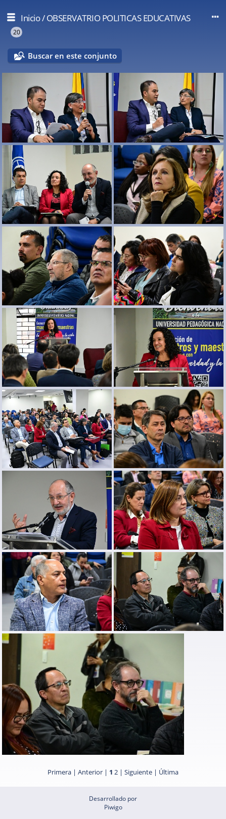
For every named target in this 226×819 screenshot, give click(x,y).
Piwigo (113, 807)
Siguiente (138, 772)
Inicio (30, 18)
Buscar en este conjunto (72, 56)
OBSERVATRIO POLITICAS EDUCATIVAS (119, 18)
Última (168, 772)
